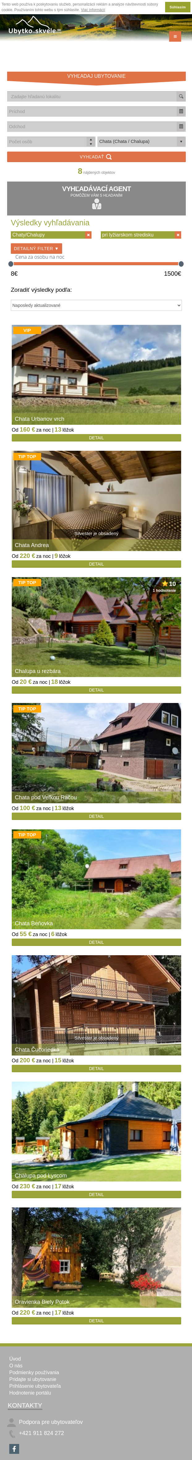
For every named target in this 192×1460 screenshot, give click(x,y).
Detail (96, 437)
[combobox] (92, 111)
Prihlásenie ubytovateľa (35, 1386)
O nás (16, 1365)
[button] (181, 111)
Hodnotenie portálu (30, 1392)
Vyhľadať (96, 157)
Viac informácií (93, 10)
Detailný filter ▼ (36, 248)
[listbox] (141, 141)
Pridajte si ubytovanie (32, 1379)
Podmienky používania (34, 1372)
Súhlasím (178, 7)
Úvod (15, 1359)
